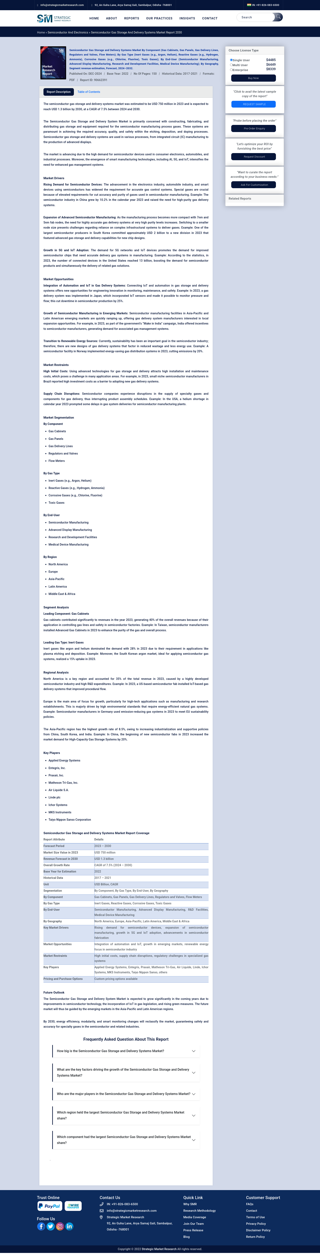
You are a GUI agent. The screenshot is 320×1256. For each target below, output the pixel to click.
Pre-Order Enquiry (254, 128)
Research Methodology (199, 1211)
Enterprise (240, 70)
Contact (210, 18)
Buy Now (253, 78)
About (111, 18)
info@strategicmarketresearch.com (132, 1211)
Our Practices (159, 18)
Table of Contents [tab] (89, 91)
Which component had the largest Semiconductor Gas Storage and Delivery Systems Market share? (124, 1140)
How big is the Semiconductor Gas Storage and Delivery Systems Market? (110, 1051)
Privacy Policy (256, 1224)
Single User (241, 60)
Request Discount (254, 156)
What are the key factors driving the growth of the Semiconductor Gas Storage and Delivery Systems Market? (123, 1072)
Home (94, 18)
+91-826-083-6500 (125, 1204)
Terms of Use (255, 1217)
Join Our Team (193, 1224)
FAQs (249, 1204)
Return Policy (255, 1237)
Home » (42, 32)
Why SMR (190, 1204)
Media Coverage (194, 1217)
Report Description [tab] (59, 91)
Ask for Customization (254, 184)
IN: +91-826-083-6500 (263, 5)
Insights (187, 18)
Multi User (240, 65)
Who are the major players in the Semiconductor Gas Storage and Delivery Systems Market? (123, 1094)
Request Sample (254, 104)
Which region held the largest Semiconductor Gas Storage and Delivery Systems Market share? (120, 1115)
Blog (186, 1237)
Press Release (193, 1230)
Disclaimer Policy (258, 1230)
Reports (131, 18)
